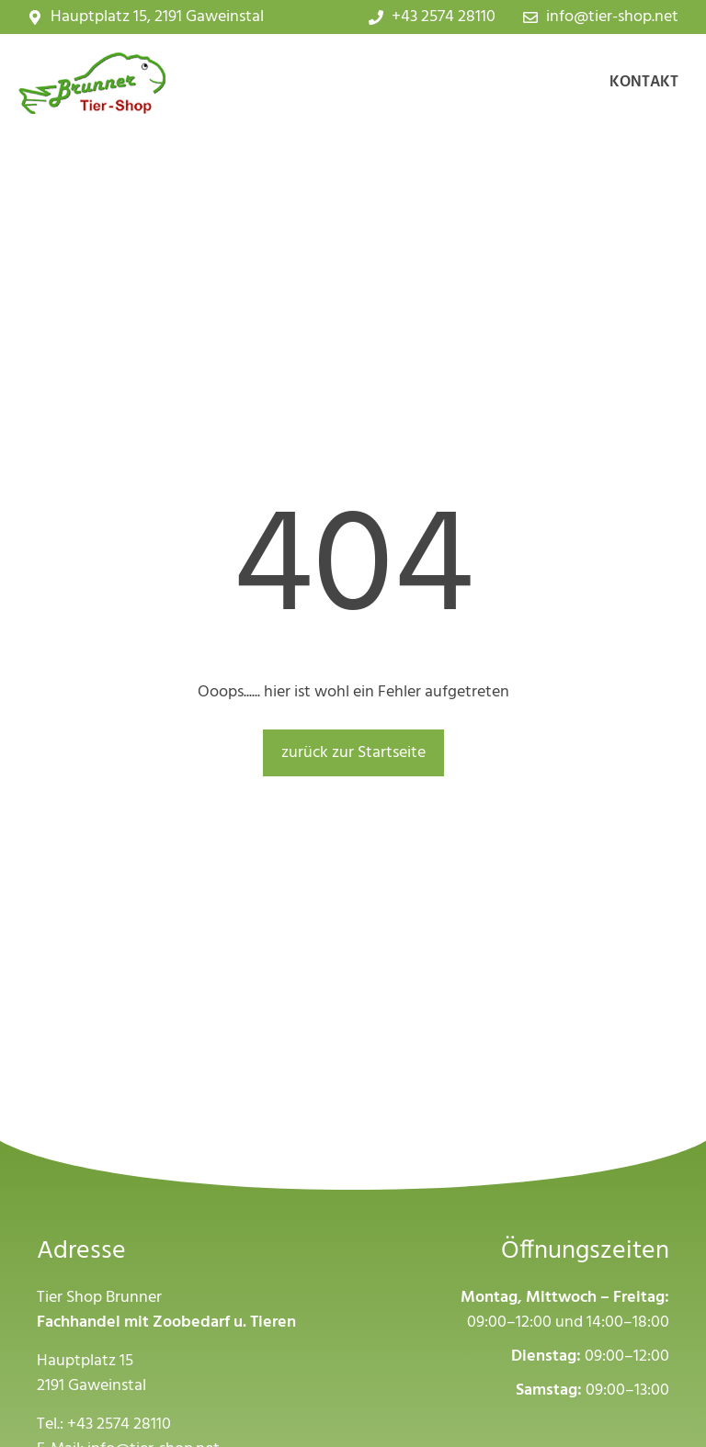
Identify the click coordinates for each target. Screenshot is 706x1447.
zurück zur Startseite (353, 753)
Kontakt (643, 82)
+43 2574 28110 (119, 1424)
